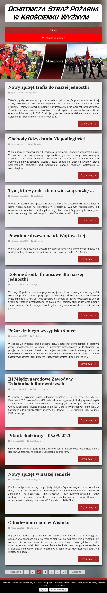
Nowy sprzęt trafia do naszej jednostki (48, 87)
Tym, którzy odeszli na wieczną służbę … (51, 190)
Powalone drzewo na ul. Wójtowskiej (46, 235)
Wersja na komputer (53, 38)
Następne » (76, 571)
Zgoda (43, 589)
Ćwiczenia (37, 389)
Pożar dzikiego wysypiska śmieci (42, 331)
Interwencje (38, 241)
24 (64, 571)
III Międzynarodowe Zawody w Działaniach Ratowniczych (40, 381)
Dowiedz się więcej (58, 589)
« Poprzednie (14, 571)
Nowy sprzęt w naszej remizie (39, 474)
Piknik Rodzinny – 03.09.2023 (39, 435)
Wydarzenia (33, 92)
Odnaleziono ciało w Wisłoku (39, 522)
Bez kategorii (39, 196)
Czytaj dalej (87, 123)
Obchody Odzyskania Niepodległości (46, 139)
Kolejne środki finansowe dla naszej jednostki (45, 276)
